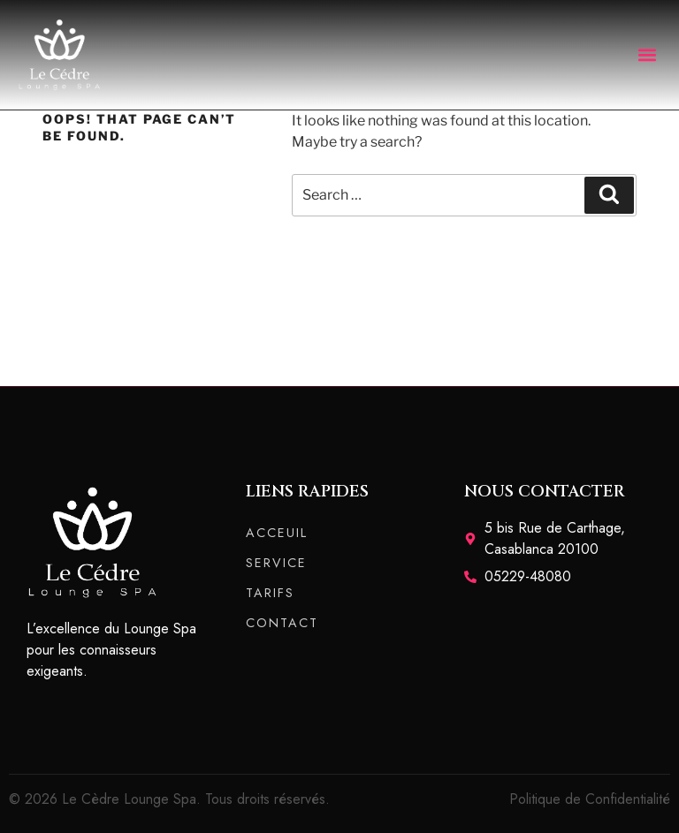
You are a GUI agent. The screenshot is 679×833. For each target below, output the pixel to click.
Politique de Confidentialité (589, 799)
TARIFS (270, 593)
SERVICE (276, 563)
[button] (646, 54)
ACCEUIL (277, 532)
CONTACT (282, 623)
